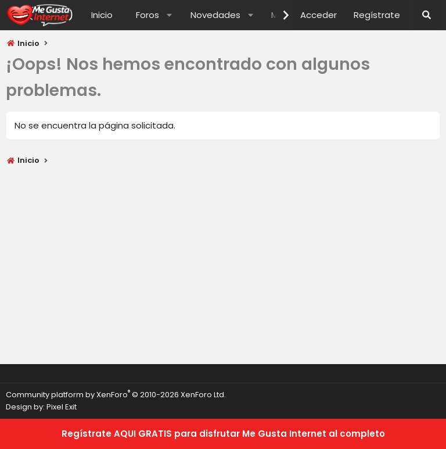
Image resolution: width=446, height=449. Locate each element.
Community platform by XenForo (116, 394)
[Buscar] (426, 15)
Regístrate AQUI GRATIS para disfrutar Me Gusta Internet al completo (223, 433)
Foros (147, 15)
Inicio (102, 15)
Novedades (215, 15)
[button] (169, 15)
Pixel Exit (61, 406)
